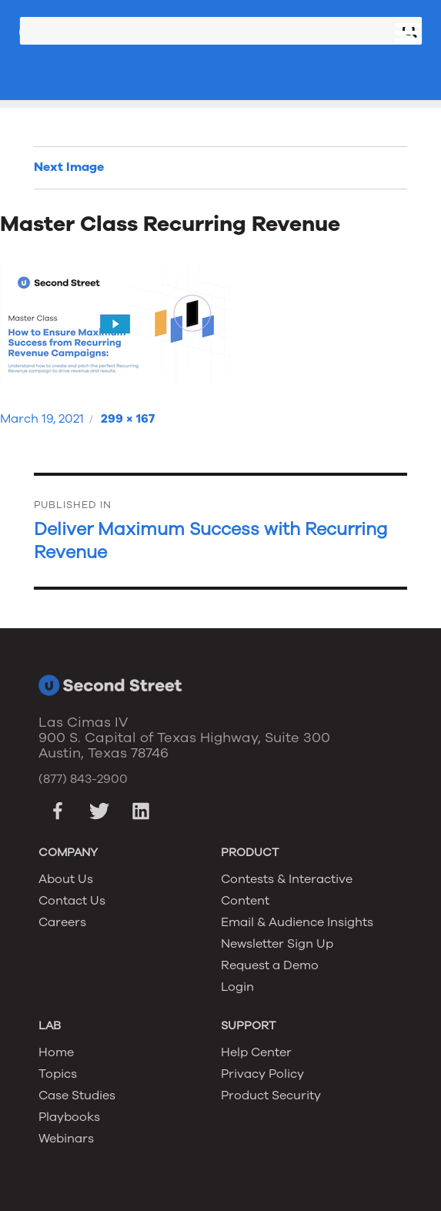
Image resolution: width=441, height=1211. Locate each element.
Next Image (69, 167)
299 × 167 (128, 418)
